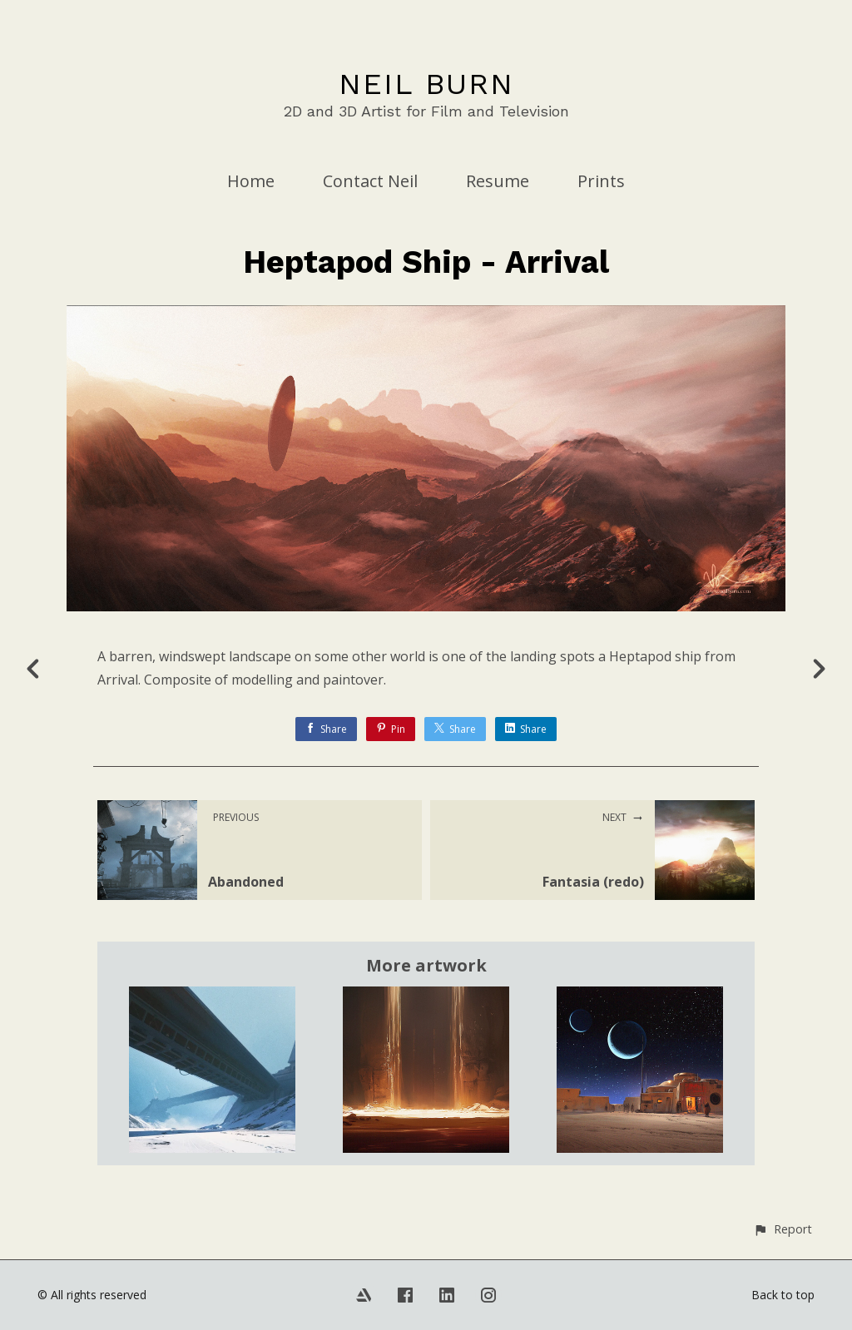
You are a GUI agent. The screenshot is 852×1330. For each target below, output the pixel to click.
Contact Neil (370, 181)
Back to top (783, 1295)
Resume (497, 181)
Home (251, 181)
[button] (782, 1229)
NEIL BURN (426, 84)
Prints (601, 181)
